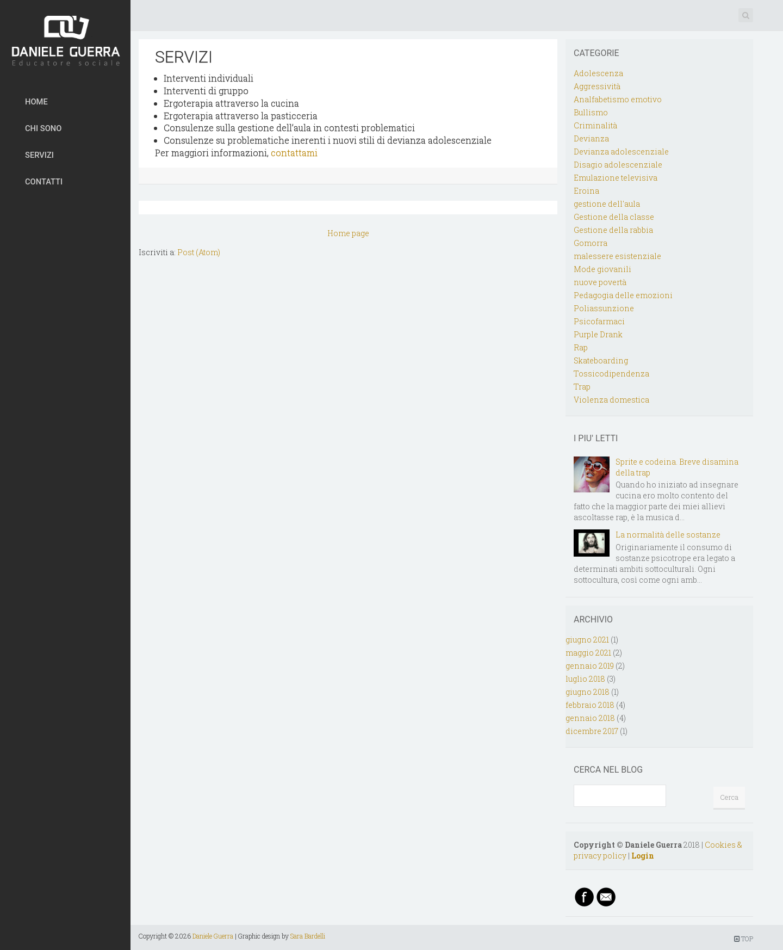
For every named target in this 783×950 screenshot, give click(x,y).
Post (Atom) (198, 252)
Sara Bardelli (307, 936)
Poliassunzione (604, 308)
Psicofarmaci (599, 321)
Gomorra (590, 243)
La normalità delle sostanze (668, 534)
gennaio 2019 (590, 666)
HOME (36, 102)
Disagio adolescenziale (618, 164)
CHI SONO (43, 128)
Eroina (586, 191)
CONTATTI (44, 182)
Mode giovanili (602, 269)
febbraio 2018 (590, 705)
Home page (348, 233)
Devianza (591, 138)
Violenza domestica (611, 399)
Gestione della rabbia (613, 230)
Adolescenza (598, 73)
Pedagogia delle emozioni (623, 295)
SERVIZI (39, 155)
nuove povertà (600, 282)
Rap (581, 347)
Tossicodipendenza (611, 373)
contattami (294, 152)
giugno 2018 (588, 692)
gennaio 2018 (590, 718)
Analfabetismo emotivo (618, 99)
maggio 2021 (588, 652)
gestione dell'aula (607, 204)
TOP (743, 938)
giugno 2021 (587, 639)
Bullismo (591, 112)
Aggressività (597, 86)
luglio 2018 (585, 679)
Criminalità (595, 125)
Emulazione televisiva (615, 177)
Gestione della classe (614, 217)
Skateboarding (601, 360)
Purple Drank (598, 334)
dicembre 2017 (592, 731)
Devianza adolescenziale (621, 151)
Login (642, 855)
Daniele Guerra (212, 936)
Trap (582, 386)
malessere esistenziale (617, 256)
